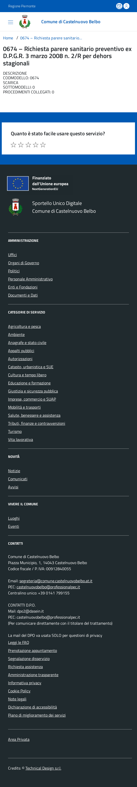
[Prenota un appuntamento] (119, 6)
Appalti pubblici (21, 351)
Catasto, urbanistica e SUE (30, 367)
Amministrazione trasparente (33, 675)
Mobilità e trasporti (24, 407)
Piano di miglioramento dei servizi (37, 715)
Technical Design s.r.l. (43, 768)
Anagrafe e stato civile (27, 342)
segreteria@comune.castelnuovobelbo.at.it (55, 581)
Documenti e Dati (23, 295)
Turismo (15, 431)
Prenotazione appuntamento (32, 650)
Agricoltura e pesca (24, 326)
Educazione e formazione (29, 383)
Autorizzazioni (20, 359)
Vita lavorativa (20, 439)
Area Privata (18, 739)
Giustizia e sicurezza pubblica (33, 391)
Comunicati (17, 479)
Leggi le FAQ (18, 642)
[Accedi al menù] (5, 21)
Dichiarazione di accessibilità (32, 707)
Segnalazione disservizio (29, 658)
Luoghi (14, 518)
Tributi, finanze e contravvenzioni (36, 423)
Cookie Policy (19, 691)
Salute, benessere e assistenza (34, 415)
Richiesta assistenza (25, 667)
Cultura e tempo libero (27, 375)
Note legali (17, 699)
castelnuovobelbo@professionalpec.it (48, 587)
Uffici (12, 255)
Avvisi (13, 487)
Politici (14, 271)
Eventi (13, 526)
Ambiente (16, 334)
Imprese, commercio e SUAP (32, 399)
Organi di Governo (23, 263)
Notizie (14, 471)
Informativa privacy (24, 683)
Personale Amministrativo (30, 279)
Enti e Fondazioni (23, 287)
